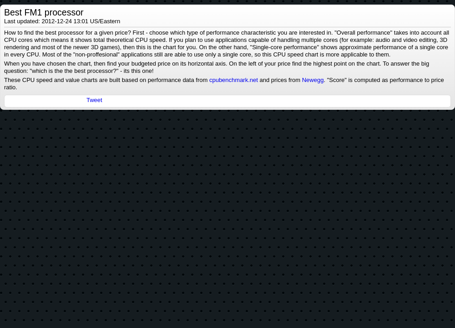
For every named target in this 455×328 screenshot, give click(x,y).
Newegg (313, 80)
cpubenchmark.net (233, 80)
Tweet (94, 100)
